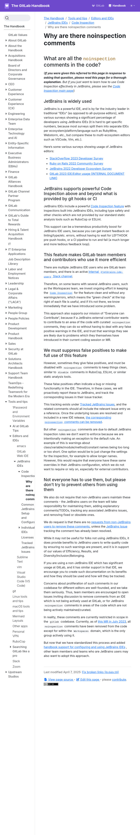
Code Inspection (83, 22)
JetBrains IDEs (58, 22)
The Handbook (54, 18)
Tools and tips (77, 18)
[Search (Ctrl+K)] (17, 18)
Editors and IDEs (102, 18)
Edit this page (88, 679)
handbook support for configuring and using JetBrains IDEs (84, 647)
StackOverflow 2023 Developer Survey (76, 158)
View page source (59, 679)
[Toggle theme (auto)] (132, 5)
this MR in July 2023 (112, 621)
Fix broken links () (100, 672)
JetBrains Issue (116, 526)
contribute (119, 679)
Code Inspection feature (107, 206)
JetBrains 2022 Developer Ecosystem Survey (81, 168)
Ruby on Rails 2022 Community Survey (76, 163)
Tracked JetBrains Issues (97, 404)
